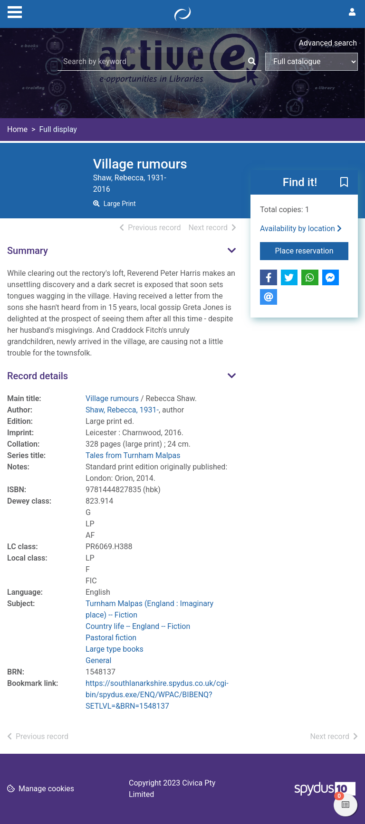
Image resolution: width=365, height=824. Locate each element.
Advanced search (328, 42)
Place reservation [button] (312, 250)
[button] (344, 183)
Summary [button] (27, 250)
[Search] (251, 62)
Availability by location (301, 228)
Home (17, 129)
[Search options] (311, 62)
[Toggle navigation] (15, 11)
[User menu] (352, 12)
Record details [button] (37, 376)
